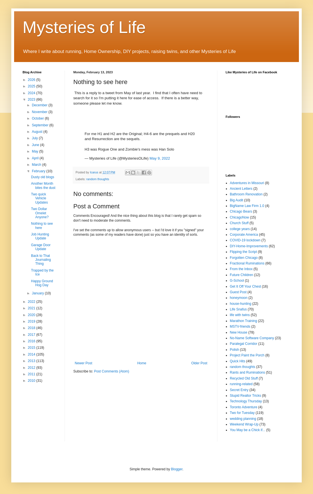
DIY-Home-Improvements (249, 246)
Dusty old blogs (42, 177)
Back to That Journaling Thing (41, 260)
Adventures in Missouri (247, 183)
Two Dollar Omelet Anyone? (40, 213)
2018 (32, 328)
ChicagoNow (239, 217)
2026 (32, 80)
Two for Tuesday (242, 413)
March (37, 165)
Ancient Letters (241, 189)
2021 (32, 308)
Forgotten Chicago (244, 258)
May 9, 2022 (159, 158)
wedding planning (243, 419)
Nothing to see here (42, 226)
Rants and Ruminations (247, 372)
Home (141, 363)
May (35, 151)
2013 (32, 361)
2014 (32, 354)
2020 (32, 315)
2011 (32, 374)
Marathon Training (243, 321)
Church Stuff (239, 223)
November (40, 112)
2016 (32, 341)
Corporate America (244, 235)
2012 (32, 368)
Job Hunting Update (40, 236)
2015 (32, 348)
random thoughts (97, 179)
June (36, 145)
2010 (32, 381)
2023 (32, 100)
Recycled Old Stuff (244, 378)
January (38, 293)
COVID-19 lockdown (245, 240)
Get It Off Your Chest (245, 286)
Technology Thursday (246, 401)
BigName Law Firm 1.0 (247, 206)
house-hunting (240, 304)
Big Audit (236, 200)
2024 (32, 93)
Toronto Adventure (243, 407)
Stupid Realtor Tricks (245, 396)
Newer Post (83, 363)
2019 (32, 321)
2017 (32, 335)
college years (240, 229)
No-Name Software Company (252, 338)
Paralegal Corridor (243, 344)
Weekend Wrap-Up (244, 424)
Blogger (176, 469)
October (38, 118)
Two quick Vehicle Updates (39, 198)
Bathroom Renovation (246, 194)
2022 (32, 302)
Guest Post (238, 292)
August (37, 132)
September (40, 125)
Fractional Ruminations (247, 263)
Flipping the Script (243, 252)
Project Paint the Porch (247, 355)
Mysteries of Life (84, 27)
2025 (32, 86)
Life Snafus (238, 309)
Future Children (241, 275)
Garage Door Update (40, 247)
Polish (234, 350)
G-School (237, 281)
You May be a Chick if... (247, 430)
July (35, 138)
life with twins (240, 315)
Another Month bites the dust (43, 185)
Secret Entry (239, 390)
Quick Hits (237, 361)
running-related (241, 384)
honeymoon (239, 298)
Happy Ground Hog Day (42, 283)
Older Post (199, 363)
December (40, 105)
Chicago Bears (241, 211)
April (35, 158)
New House (238, 332)
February (39, 171)
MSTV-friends (240, 326)
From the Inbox (241, 269)
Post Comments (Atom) (111, 371)
